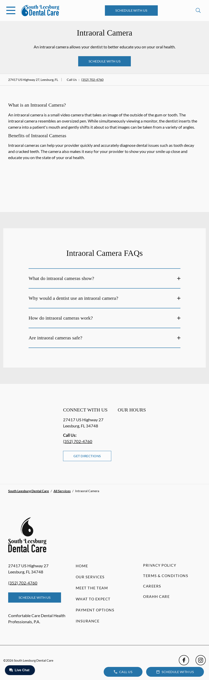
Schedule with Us (131, 10)
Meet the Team (92, 588)
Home (82, 566)
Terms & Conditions (165, 575)
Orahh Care (156, 596)
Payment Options (95, 610)
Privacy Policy (159, 565)
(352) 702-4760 (92, 79)
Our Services (90, 577)
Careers (152, 586)
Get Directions (87, 456)
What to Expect (93, 599)
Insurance (88, 621)
